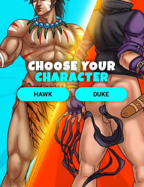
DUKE (101, 94)
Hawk (43, 94)
